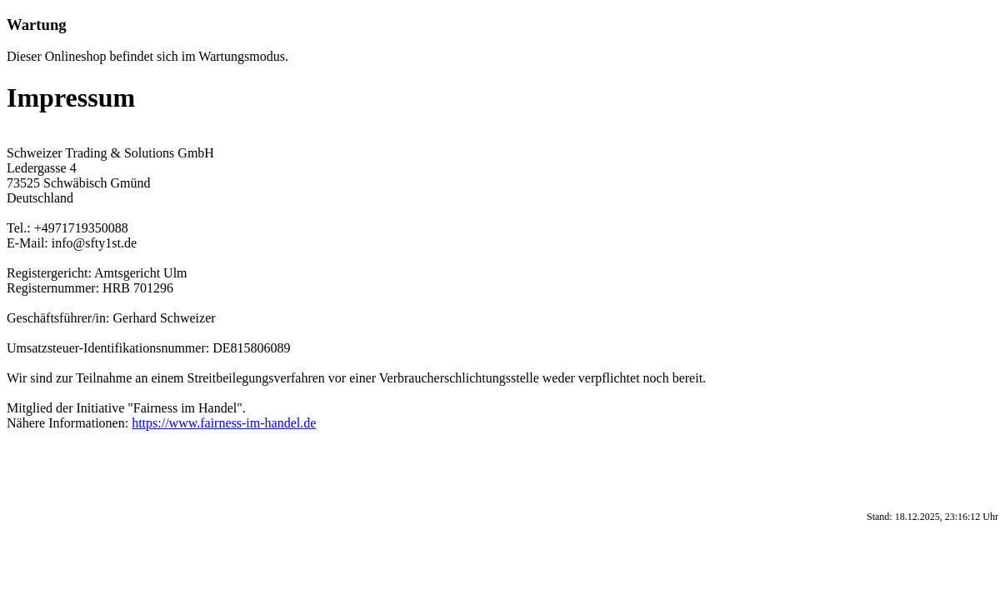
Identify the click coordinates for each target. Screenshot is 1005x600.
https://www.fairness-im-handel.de (224, 423)
